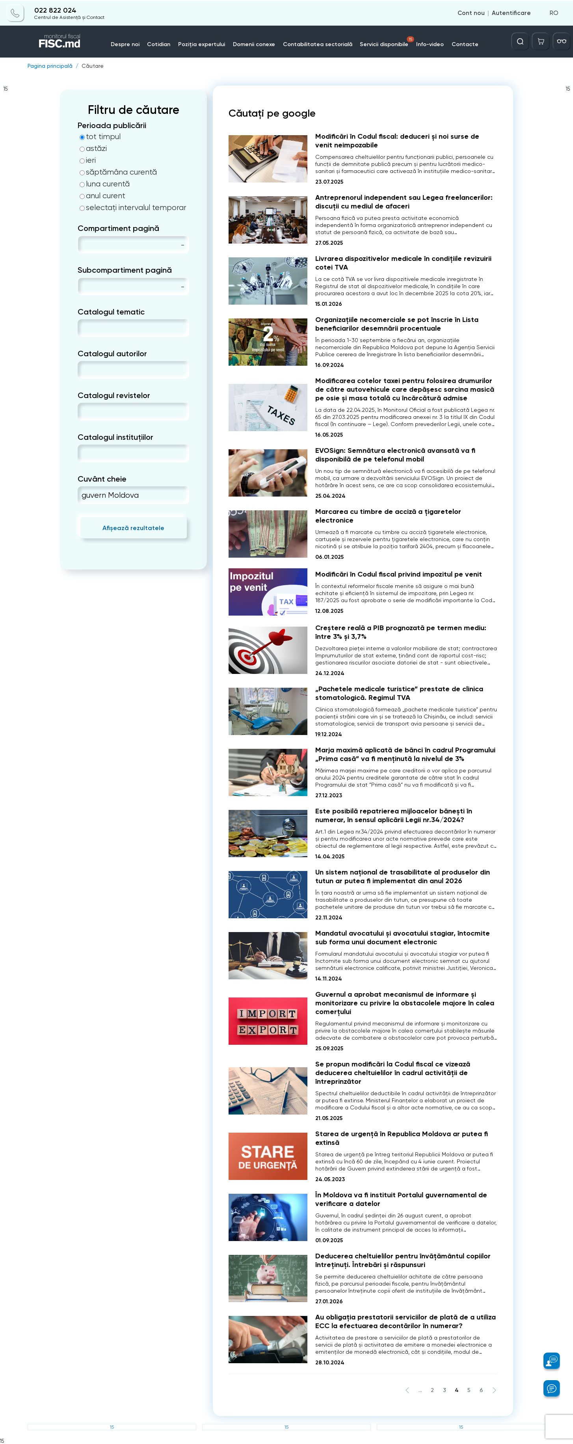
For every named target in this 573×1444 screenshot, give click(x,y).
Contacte (465, 44)
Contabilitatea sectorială (318, 44)
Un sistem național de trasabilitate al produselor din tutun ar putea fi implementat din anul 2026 (402, 876)
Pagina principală (50, 66)
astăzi (93, 149)
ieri (88, 160)
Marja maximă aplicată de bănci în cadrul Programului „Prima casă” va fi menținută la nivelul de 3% (405, 754)
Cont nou (471, 12)
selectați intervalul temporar (133, 208)
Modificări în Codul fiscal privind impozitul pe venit (398, 574)
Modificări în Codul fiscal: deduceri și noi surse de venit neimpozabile (397, 140)
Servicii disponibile (388, 41)
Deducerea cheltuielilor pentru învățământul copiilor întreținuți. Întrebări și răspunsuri (403, 1260)
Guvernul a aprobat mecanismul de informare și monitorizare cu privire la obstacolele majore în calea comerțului (404, 1003)
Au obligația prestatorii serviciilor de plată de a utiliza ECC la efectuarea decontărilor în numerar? (405, 1321)
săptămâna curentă (118, 172)
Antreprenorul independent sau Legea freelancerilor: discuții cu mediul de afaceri (404, 201)
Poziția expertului (202, 44)
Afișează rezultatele (133, 528)
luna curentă (105, 184)
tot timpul (100, 137)
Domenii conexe (254, 44)
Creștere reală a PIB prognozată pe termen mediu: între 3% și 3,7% (400, 632)
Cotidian (159, 44)
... (420, 1390)
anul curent (102, 196)
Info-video (430, 44)
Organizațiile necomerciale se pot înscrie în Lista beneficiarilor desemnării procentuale (396, 324)
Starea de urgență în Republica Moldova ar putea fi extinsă (401, 1138)
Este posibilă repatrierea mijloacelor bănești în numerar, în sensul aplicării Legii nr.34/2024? (393, 815)
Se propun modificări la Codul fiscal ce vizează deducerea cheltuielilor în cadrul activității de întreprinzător (392, 1073)
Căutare (93, 66)
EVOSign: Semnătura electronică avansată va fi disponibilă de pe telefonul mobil (395, 454)
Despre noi (125, 44)
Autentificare (511, 12)
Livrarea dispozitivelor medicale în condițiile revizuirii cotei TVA (403, 263)
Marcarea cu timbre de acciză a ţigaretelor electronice (388, 516)
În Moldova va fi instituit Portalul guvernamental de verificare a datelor (401, 1199)
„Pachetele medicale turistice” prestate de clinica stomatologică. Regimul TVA (399, 693)
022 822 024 (55, 10)
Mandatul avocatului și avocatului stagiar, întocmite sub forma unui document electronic (402, 937)
